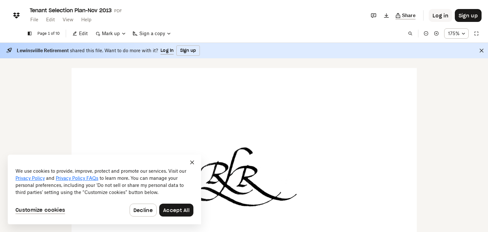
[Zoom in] (436, 33)
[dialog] (104, 189)
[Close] (481, 50)
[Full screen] (476, 33)
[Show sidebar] (29, 33)
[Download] (386, 15)
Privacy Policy (30, 178)
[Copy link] (405, 15)
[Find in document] (410, 33)
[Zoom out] (426, 33)
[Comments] (373, 15)
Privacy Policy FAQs (77, 178)
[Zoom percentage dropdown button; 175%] (456, 33)
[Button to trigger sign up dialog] (468, 15)
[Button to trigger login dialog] (440, 15)
